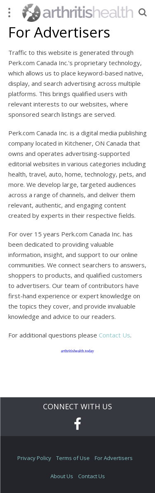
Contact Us (114, 335)
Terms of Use (73, 458)
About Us (61, 476)
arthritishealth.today (77, 351)
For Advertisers (114, 458)
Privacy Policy (34, 458)
